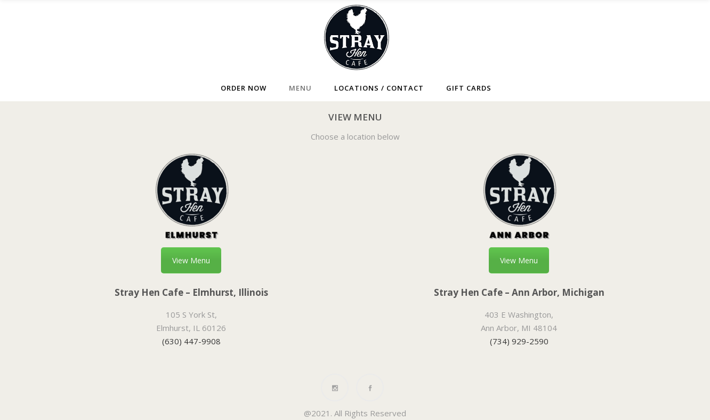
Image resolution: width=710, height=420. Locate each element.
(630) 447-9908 (191, 341)
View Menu (191, 260)
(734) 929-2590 (519, 341)
